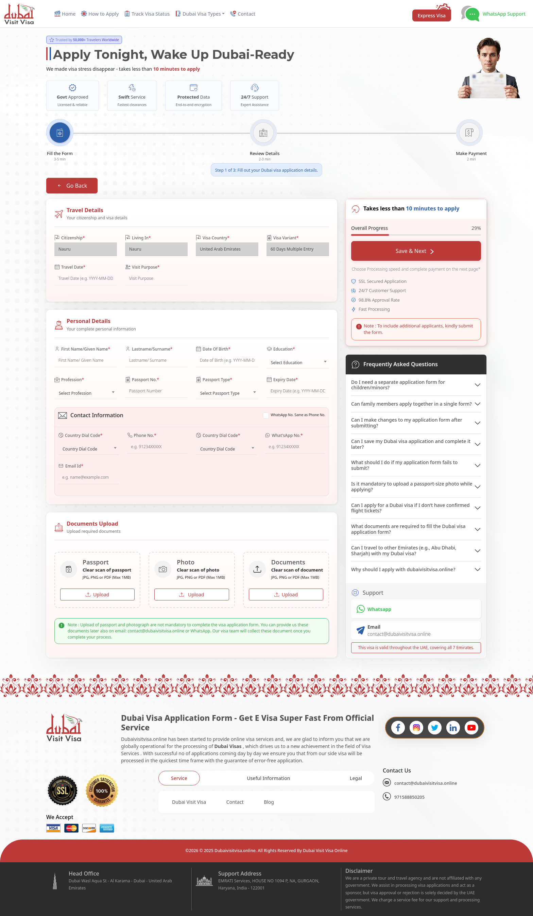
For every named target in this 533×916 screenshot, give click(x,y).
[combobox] (297, 361)
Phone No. (141, 435)
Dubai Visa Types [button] (198, 14)
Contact (235, 802)
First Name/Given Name (82, 349)
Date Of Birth (213, 349)
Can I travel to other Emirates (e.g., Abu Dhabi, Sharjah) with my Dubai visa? (404, 550)
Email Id (70, 466)
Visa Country (212, 238)
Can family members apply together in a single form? (411, 404)
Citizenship (69, 238)
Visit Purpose (142, 267)
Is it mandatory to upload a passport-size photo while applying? (411, 486)
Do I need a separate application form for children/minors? (398, 385)
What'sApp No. (284, 435)
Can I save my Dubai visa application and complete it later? (410, 444)
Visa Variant (282, 238)
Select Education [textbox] (287, 363)
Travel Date (69, 267)
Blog (269, 802)
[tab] (179, 778)
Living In (138, 238)
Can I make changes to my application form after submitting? (406, 423)
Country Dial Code (80, 435)
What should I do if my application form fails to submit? (404, 465)
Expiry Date (282, 380)
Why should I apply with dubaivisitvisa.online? (403, 569)
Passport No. (142, 380)
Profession (69, 380)
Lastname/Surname (148, 349)
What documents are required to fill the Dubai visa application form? (408, 529)
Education (280, 349)
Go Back (72, 185)
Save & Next (415, 251)
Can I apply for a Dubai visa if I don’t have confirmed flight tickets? (410, 508)
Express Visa (432, 15)
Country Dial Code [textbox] (80, 449)
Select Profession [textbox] (75, 393)
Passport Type (214, 380)
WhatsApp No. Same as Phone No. (298, 414)
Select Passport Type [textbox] (220, 393)
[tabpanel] (266, 802)
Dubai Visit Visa (189, 802)
